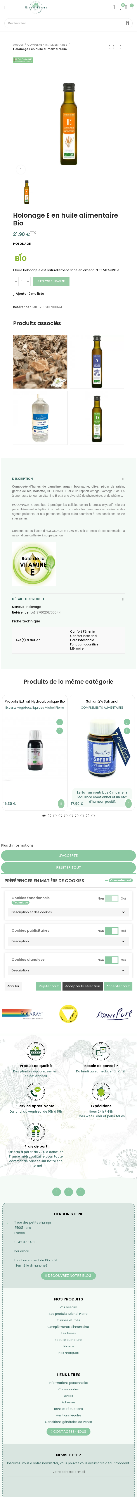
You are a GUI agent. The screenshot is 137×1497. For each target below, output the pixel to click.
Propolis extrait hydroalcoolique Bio (35, 701)
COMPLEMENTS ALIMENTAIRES (102, 707)
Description (22, 478)
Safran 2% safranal (102, 701)
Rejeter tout (68, 867)
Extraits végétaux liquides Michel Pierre (34, 707)
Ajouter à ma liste (30, 293)
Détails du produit (28, 599)
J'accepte (68, 855)
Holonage (33, 607)
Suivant (120, 47)
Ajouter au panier (51, 281)
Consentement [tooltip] (120, 880)
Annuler (13, 986)
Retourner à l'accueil (115, 47)
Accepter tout (118, 986)
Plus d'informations (17, 845)
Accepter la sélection (82, 986)
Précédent (109, 47)
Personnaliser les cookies (55, 845)
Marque (18, 607)
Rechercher (128, 23)
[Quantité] (22, 281)
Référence (20, 612)
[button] (44, 815)
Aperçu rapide (59, 731)
